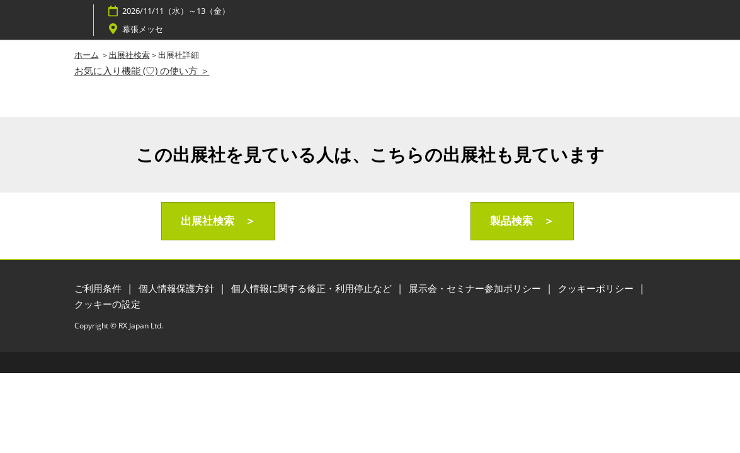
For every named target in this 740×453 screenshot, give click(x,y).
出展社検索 (129, 54)
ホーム (86, 54)
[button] (218, 221)
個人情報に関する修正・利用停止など (312, 288)
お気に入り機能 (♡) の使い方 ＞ (142, 70)
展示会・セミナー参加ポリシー (476, 288)
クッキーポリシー (597, 288)
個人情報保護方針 (178, 288)
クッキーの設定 (107, 304)
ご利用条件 (99, 288)
